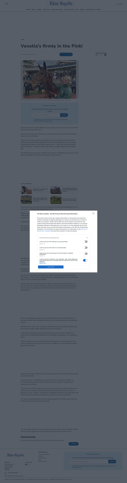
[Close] (94, 214)
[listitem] (63, 238)
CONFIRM (50, 267)
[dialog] (63, 241)
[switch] (85, 241)
